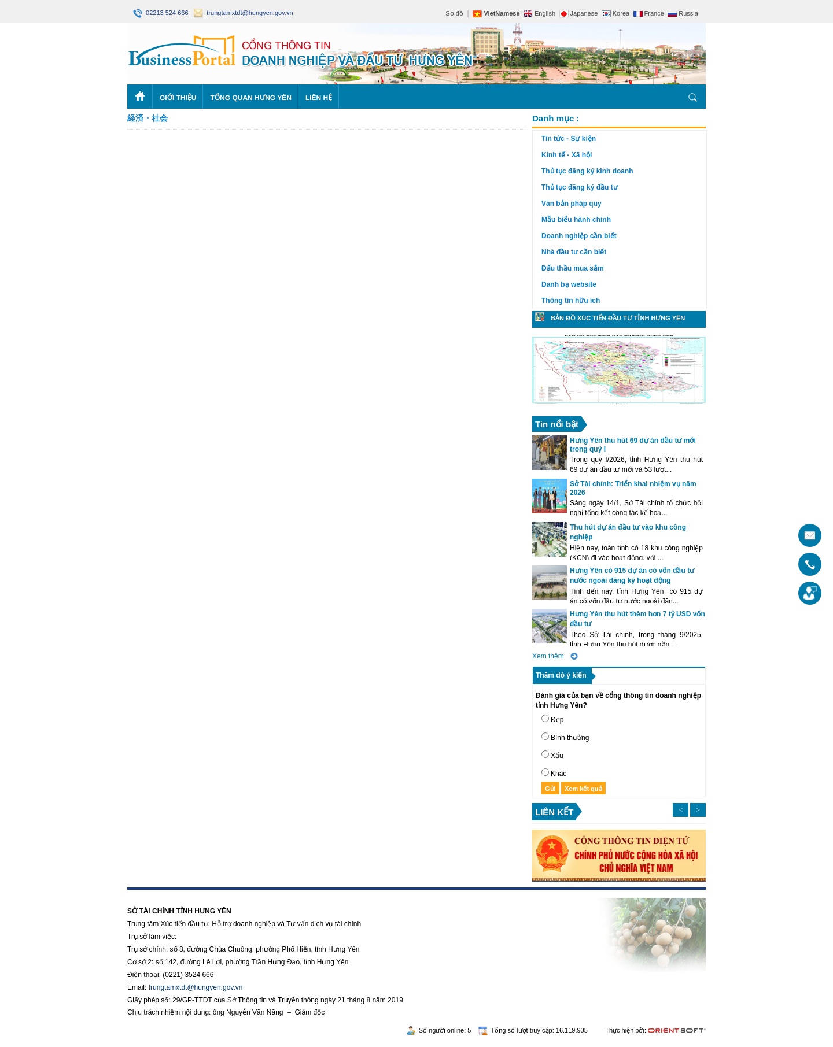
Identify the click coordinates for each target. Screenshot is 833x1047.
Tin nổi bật (556, 424)
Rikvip (197, 894)
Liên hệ (318, 98)
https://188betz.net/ (156, 894)
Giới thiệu (178, 98)
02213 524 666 (161, 12)
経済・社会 (147, 118)
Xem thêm (548, 656)
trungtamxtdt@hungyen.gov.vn (243, 12)
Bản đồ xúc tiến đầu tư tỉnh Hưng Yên (618, 318)
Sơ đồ (454, 13)
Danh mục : (556, 118)
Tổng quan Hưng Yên (251, 98)
